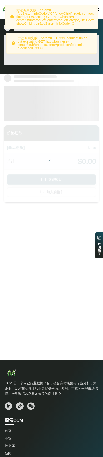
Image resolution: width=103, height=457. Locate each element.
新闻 (8, 453)
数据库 (10, 446)
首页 (8, 430)
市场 (8, 438)
